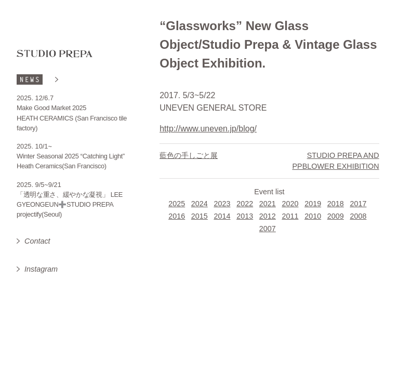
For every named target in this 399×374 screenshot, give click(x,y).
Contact (37, 241)
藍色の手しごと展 (188, 155)
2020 (290, 203)
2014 (222, 216)
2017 (358, 203)
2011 (290, 216)
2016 (176, 216)
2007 (267, 228)
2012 (267, 216)
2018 (335, 203)
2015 (199, 216)
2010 (312, 216)
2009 (335, 216)
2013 (244, 216)
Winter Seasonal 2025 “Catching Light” (71, 156)
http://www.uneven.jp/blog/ (208, 128)
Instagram (41, 269)
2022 (244, 203)
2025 (176, 203)
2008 (358, 216)
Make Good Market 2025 (51, 108)
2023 (222, 203)
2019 (312, 203)
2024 (199, 203)
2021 (267, 203)
